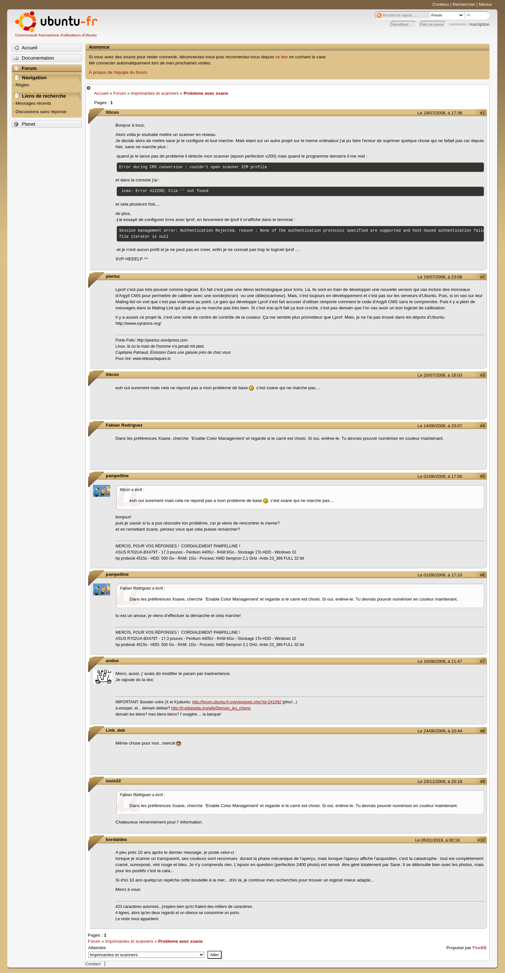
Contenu (441, 4)
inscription (480, 24)
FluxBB (479, 947)
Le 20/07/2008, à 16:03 (440, 375)
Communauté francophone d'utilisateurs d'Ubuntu (56, 35)
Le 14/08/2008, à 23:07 (440, 425)
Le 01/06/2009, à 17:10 (440, 575)
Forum (119, 93)
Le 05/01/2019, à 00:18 (437, 840)
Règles (22, 84)
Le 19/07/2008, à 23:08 (440, 277)
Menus (485, 4)
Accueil (101, 93)
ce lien (281, 56)
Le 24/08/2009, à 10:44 (440, 730)
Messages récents (33, 103)
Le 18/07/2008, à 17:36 (440, 113)
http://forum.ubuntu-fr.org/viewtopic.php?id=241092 (236, 702)
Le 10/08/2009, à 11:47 (440, 661)
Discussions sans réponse (40, 111)
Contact (92, 963)
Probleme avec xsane (206, 93)
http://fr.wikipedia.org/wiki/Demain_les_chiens (211, 708)
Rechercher (464, 4)
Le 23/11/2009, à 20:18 (440, 781)
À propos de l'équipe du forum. (118, 72)
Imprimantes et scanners (155, 93)
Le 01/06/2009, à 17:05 (440, 476)
